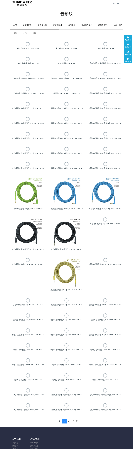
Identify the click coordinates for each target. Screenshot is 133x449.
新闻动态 (44, 444)
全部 (15, 25)
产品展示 (30, 444)
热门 (25, 33)
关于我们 (16, 444)
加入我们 (58, 444)
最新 (35, 33)
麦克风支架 (42, 25)
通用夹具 (71, 25)
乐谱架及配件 (86, 25)
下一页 (75, 427)
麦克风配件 (57, 25)
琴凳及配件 (27, 25)
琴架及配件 (103, 25)
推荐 (15, 33)
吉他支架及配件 (119, 25)
